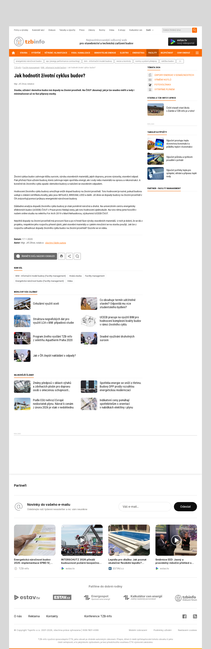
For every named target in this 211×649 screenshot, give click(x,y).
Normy (102, 30)
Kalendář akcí (38, 30)
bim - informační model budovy (98, 61)
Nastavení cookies (187, 630)
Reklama (34, 616)
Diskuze (51, 30)
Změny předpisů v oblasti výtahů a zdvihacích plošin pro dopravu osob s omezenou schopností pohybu (52, 386)
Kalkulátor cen (135, 30)
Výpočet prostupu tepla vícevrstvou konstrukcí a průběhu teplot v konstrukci (179, 143)
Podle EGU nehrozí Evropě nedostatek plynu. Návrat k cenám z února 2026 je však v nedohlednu (53, 403)
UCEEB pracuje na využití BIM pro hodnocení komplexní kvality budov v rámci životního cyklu (120, 320)
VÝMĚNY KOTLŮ (162, 79)
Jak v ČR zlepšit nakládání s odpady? (54, 355)
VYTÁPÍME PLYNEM (164, 89)
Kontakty (52, 616)
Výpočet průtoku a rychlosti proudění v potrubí (179, 159)
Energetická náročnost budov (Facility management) (39, 281)
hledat (77, 256)
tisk (61, 256)
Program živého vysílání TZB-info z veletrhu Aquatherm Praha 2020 (53, 338)
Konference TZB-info (98, 616)
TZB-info (17, 67)
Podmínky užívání (162, 630)
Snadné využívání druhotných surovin (117, 338)
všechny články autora (55, 243)
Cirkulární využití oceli (46, 303)
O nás (18, 616)
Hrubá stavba (75, 276)
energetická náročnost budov (29, 61)
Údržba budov (167, 61)
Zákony (91, 30)
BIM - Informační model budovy (53, 67)
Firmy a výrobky (21, 30)
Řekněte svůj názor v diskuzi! (38, 256)
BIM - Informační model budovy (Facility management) (40, 276)
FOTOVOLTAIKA (162, 84)
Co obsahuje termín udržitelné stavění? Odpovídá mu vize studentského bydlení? (118, 303)
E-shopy (121, 30)
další (180, 61)
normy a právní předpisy (146, 61)
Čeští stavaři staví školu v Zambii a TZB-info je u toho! (180, 109)
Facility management (31, 67)
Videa (111, 30)
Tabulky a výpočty (67, 30)
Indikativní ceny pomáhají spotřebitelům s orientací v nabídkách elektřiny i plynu (116, 403)
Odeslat (185, 506)
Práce (81, 30)
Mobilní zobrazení (138, 630)
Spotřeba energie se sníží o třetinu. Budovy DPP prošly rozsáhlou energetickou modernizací (120, 386)
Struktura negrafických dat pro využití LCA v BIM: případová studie (53, 320)
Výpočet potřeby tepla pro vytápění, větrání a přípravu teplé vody (181, 173)
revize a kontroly (123, 61)
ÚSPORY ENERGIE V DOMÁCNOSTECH (174, 75)
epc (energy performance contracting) (63, 61)
